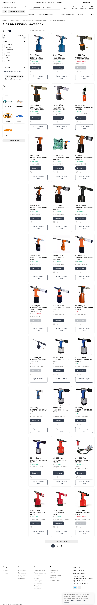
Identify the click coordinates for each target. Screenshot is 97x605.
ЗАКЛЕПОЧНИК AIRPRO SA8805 (38, 158)
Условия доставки (40, 573)
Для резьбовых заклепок (13, 79)
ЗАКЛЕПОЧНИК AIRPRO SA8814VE (61, 258)
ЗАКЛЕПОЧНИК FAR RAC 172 (60, 513)
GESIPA (8, 60)
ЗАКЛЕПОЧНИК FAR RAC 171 (37, 513)
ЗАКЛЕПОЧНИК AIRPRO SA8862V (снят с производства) (38, 309)
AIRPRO (8, 47)
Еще (91, 14)
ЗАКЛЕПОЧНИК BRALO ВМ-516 (61, 411)
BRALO (8, 55)
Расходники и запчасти (46, 14)
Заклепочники (29, 14)
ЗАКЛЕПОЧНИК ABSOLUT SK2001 (59, 58)
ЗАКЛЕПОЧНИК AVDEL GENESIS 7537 (38, 361)
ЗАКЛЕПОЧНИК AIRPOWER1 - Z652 (82, 58)
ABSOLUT (9, 44)
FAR (7, 58)
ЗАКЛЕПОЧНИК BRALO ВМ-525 (83, 411)
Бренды (5, 95)
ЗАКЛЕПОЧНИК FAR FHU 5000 (82, 461)
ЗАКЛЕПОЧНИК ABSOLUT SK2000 (36, 58)
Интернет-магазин (10, 567)
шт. (9, 30)
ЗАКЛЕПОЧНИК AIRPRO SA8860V (84, 258)
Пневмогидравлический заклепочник (12, 73)
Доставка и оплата (40, 2)
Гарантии (59, 2)
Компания (22, 567)
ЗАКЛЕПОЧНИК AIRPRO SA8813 (38, 258)
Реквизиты (22, 573)
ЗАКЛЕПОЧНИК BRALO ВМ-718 (38, 461)
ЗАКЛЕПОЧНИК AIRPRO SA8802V (84, 108)
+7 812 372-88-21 (86, 2)
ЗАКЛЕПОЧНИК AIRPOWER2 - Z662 (37, 108)
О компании (22, 570)
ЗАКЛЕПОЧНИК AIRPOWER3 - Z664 (60, 108)
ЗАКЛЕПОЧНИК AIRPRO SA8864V (61, 309)
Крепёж (80, 14)
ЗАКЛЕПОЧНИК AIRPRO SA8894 (84, 309)
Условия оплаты (39, 570)
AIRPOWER (9, 50)
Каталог (5, 570)
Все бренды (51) (14, 140)
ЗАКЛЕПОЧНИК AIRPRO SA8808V (61, 208)
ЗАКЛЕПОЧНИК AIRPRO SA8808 (38, 208)
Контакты (51, 2)
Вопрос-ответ (55, 580)
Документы (22, 576)
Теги (4, 86)
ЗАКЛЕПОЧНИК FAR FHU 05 (60, 461)
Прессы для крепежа (67, 14)
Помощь (53, 567)
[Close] (92, 594)
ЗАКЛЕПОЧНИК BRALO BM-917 (61, 361)
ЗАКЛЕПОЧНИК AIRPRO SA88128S (84, 208)
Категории (6, 67)
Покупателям (39, 567)
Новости (21, 579)
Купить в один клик (38, 77)
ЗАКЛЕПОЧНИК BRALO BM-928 (83, 361)
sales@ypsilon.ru (78, 574)
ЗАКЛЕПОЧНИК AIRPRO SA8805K (61, 158)
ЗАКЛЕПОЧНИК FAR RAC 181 (82, 513)
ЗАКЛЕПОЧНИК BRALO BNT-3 (38, 411)
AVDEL (8, 52)
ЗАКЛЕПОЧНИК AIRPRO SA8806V (84, 158)
